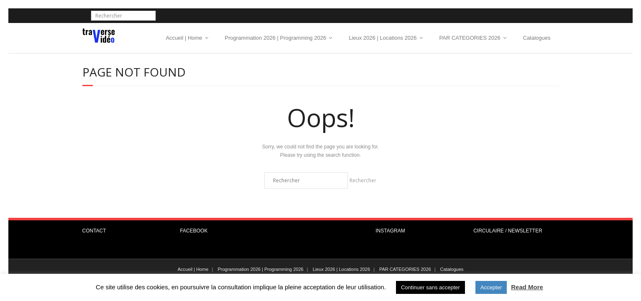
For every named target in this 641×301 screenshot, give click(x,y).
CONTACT (94, 231)
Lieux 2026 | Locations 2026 (382, 38)
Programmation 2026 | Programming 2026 (276, 38)
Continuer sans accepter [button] (430, 287)
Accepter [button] (491, 287)
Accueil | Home (184, 38)
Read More (527, 287)
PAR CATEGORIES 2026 (470, 38)
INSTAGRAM (390, 231)
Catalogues (537, 38)
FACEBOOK (193, 231)
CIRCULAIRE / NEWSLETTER (507, 231)
